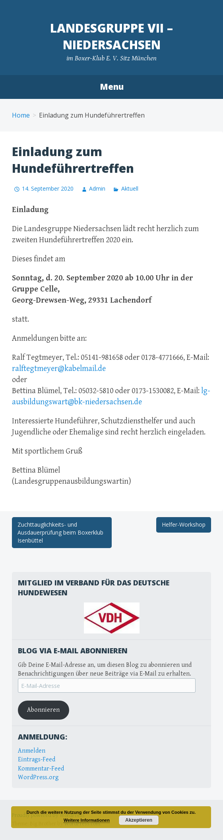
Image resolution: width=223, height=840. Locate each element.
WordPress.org (38, 777)
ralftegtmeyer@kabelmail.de (59, 368)
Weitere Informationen (87, 820)
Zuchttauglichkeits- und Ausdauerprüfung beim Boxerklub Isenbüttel (60, 532)
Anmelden (31, 751)
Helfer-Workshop (184, 524)
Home (21, 115)
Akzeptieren (138, 820)
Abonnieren (43, 710)
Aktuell (129, 188)
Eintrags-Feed (36, 759)
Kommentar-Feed (41, 768)
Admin (97, 188)
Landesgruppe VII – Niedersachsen (111, 36)
